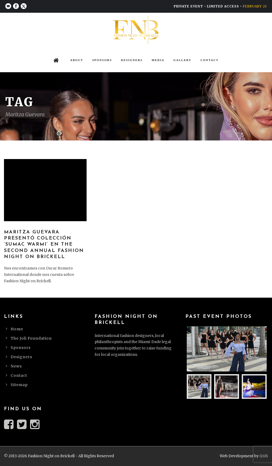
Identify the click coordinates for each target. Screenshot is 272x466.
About (76, 60)
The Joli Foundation (31, 338)
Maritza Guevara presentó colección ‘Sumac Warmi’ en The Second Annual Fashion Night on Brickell (44, 245)
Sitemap (19, 384)
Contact (210, 60)
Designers (132, 60)
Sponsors (102, 60)
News (16, 366)
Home (17, 329)
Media (158, 60)
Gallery (182, 60)
